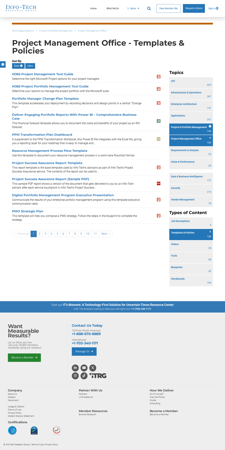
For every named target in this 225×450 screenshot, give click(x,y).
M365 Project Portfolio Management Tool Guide (50, 86)
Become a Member (25, 357)
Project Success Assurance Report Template (47, 163)
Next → (105, 233)
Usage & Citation (16, 406)
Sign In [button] (213, 8)
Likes (30, 66)
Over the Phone (157, 397)
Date (18, 66)
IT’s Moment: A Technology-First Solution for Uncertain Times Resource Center (118, 305)
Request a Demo (194, 8)
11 (95, 233)
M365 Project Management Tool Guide (42, 74)
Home (93, 8)
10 (87, 233)
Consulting (155, 403)
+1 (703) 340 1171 (141, 308)
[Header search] (149, 8)
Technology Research (23, 30)
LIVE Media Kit (86, 397)
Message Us (84, 351)
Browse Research (87, 414)
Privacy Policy (14, 412)
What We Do (112, 8)
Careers (12, 397)
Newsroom (13, 400)
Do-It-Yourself (156, 393)
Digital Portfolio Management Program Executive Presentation (63, 195)
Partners (83, 393)
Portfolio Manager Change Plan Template (45, 98)
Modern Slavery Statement (21, 415)
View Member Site (168, 8)
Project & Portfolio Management (56, 30)
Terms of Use (14, 409)
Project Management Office (92, 30)
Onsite (153, 400)
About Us (12, 393)
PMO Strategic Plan (27, 211)
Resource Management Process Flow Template (49, 151)
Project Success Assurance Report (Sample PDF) (50, 179)
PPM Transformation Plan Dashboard (42, 134)
